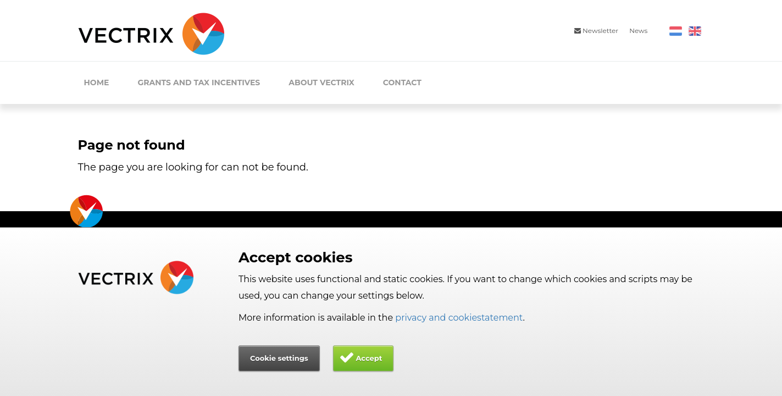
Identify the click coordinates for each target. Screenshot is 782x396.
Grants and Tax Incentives (198, 82)
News (638, 30)
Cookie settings (279, 358)
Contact (402, 82)
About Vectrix (321, 82)
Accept (369, 358)
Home (96, 82)
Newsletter (596, 30)
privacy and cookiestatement (459, 317)
